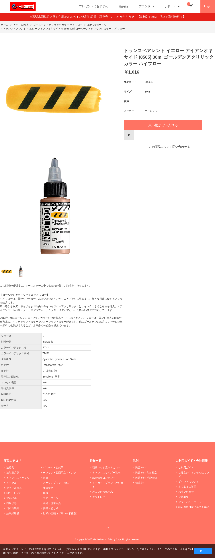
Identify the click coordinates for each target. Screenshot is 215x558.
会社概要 (183, 496)
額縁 (45, 493)
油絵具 (10, 467)
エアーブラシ (50, 498)
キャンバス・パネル (17, 477)
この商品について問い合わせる (169, 146)
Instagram (107, 528)
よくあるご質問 (187, 486)
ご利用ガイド (186, 467)
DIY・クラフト (14, 493)
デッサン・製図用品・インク (59, 472)
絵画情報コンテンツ (103, 477)
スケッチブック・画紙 (56, 482)
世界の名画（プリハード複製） (61, 513)
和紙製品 (48, 487)
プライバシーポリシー (191, 501)
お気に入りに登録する (129, 135)
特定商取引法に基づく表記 (193, 507)
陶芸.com (140, 467)
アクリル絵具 (14, 487)
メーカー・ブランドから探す (107, 484)
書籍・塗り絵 (50, 508)
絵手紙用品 (12, 513)
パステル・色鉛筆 (53, 467)
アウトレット (100, 496)
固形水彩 (11, 503)
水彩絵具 (11, 498)
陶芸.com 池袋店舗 (146, 477)
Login (207, 6)
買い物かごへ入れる (163, 125)
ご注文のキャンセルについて (193, 474)
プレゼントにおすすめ (93, 6)
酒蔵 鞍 (139, 482)
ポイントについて (188, 481)
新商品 (123, 6)
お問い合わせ (186, 491)
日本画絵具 (12, 508)
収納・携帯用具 (52, 503)
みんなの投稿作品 (102, 491)
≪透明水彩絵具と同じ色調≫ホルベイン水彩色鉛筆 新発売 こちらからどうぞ (83, 16)
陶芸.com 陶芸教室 (146, 472)
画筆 (45, 477)
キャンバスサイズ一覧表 (106, 472)
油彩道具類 (12, 472)
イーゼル (11, 482)
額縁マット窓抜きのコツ (106, 467)
